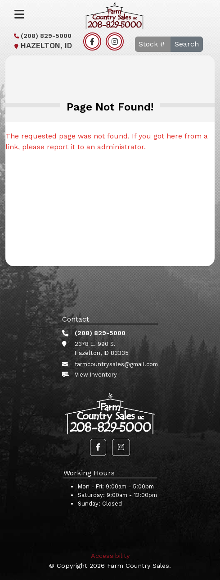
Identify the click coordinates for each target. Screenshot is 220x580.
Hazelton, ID (42, 45)
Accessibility (110, 555)
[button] (98, 447)
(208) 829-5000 (42, 35)
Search (187, 44)
